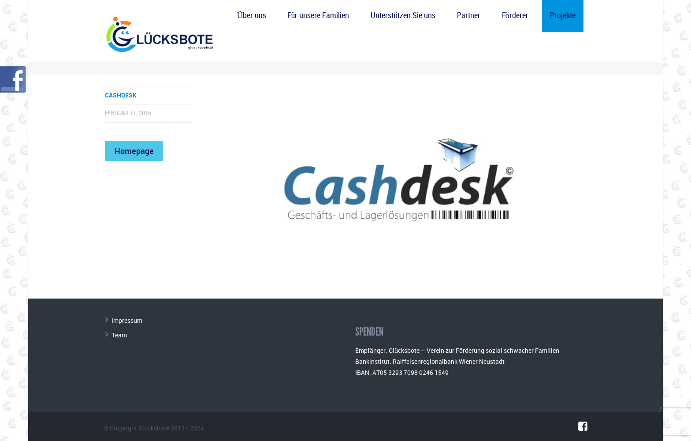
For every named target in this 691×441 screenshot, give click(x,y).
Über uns (251, 15)
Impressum (126, 320)
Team (119, 335)
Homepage (134, 151)
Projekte (563, 15)
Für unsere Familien (318, 15)
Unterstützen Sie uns (403, 15)
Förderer (515, 15)
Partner (468, 15)
